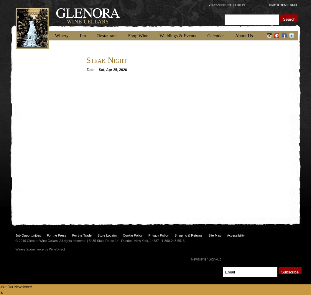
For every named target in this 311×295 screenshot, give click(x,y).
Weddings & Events (177, 35)
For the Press (56, 235)
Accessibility (236, 235)
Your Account (220, 4)
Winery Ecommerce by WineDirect (40, 249)
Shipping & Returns (189, 235)
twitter (291, 35)
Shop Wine (138, 35)
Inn (83, 35)
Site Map (214, 235)
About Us (244, 35)
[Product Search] (252, 19)
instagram (269, 35)
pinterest (276, 35)
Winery (62, 35)
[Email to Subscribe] (250, 272)
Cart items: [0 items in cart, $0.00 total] (283, 4)
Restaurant (107, 35)
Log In (240, 4)
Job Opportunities (28, 235)
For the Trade (82, 235)
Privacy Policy (158, 235)
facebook (284, 35)
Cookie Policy (133, 235)
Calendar (215, 35)
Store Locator (107, 235)
